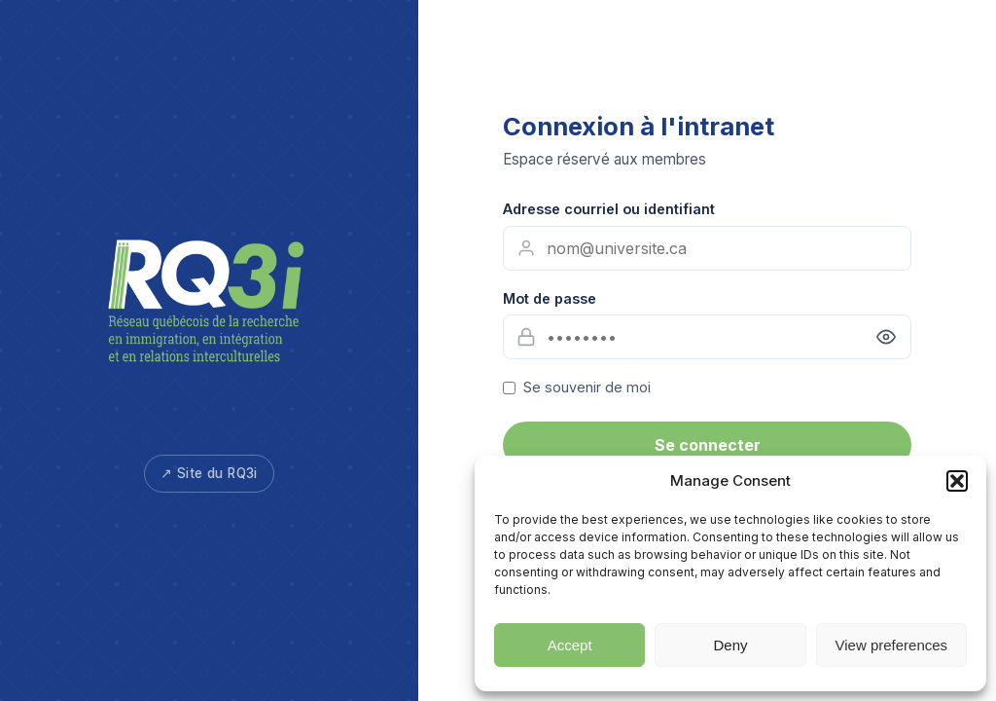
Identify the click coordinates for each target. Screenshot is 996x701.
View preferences (892, 645)
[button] (957, 481)
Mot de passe (549, 298)
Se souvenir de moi (587, 387)
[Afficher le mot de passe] (886, 336)
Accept (570, 645)
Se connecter (708, 445)
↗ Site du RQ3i (209, 473)
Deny (730, 645)
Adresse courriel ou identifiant (609, 209)
